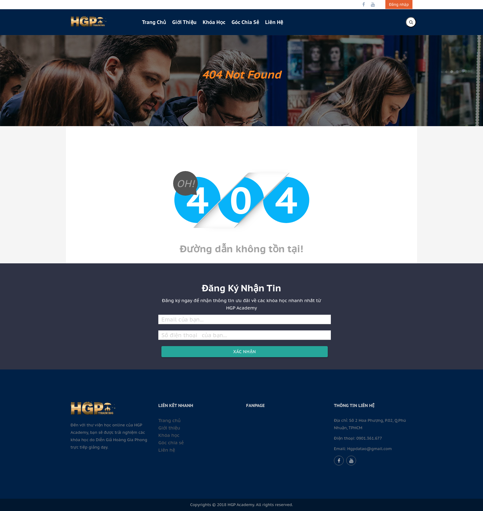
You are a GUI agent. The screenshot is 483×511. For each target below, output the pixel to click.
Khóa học (214, 22)
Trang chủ (154, 22)
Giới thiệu (184, 22)
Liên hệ (274, 22)
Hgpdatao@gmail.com (369, 448)
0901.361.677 (369, 438)
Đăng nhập (399, 4)
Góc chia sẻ (245, 22)
